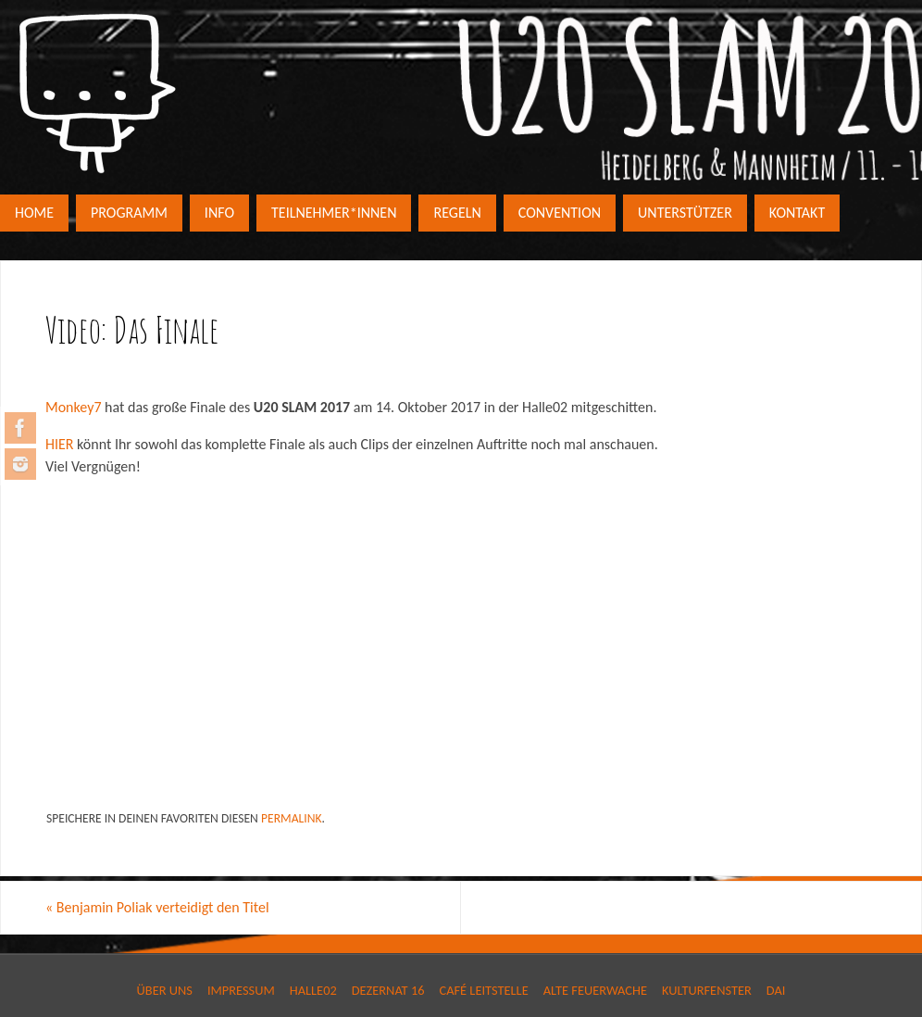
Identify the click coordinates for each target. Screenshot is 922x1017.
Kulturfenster (707, 990)
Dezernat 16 (388, 990)
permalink (291, 818)
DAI (776, 990)
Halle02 (313, 990)
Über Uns (165, 990)
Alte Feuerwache (595, 990)
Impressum (241, 990)
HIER (59, 444)
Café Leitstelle (483, 990)
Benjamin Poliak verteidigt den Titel (157, 907)
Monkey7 (73, 407)
